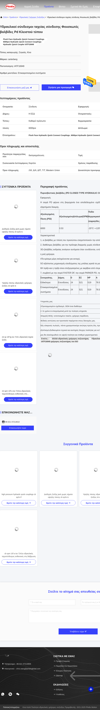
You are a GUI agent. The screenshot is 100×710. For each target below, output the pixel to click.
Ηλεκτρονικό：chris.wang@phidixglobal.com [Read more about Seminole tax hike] (21, 669)
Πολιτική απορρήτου (11, 707)
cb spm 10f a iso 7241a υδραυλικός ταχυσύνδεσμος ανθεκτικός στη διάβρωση (16, 394)
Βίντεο (62, 6)
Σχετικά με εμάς (79, 6)
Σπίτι (5, 17)
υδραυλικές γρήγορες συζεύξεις (32, 17)
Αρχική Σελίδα (31, 6)
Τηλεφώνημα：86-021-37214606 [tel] (16, 664)
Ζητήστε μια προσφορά (61, 87)
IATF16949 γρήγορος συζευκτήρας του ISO (59, 341)
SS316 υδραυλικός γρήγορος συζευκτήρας (70, 339)
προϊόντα (13, 17)
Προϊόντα (49, 6)
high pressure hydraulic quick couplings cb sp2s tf (19, 495)
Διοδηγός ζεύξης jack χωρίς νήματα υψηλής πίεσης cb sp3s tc (58, 495)
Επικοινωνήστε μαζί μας (19, 88)
